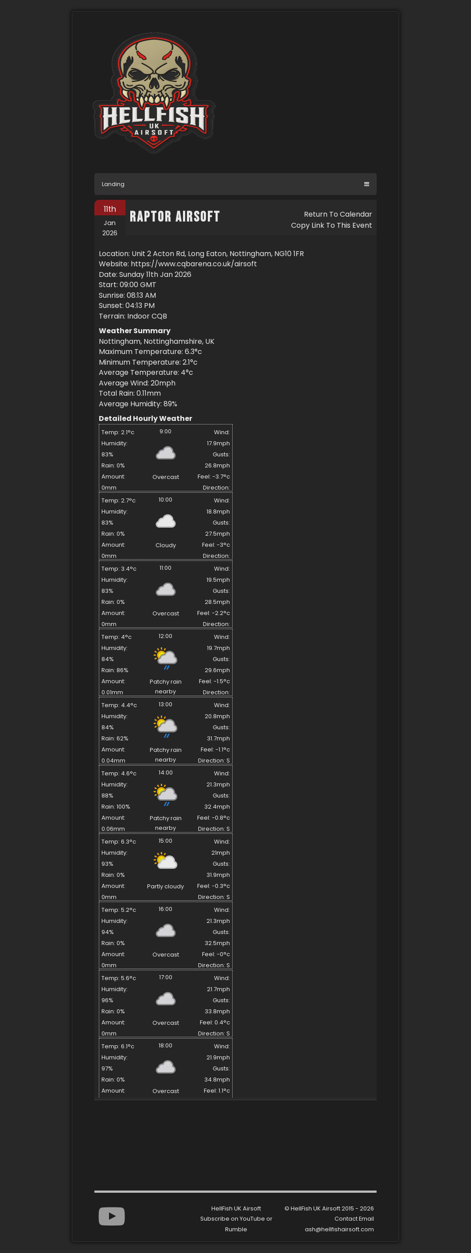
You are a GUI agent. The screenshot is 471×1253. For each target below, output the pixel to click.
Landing (113, 184)
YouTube (252, 1218)
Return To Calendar (338, 214)
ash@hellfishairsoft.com (339, 1229)
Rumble (236, 1229)
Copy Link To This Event (331, 225)
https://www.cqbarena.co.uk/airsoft (194, 264)
